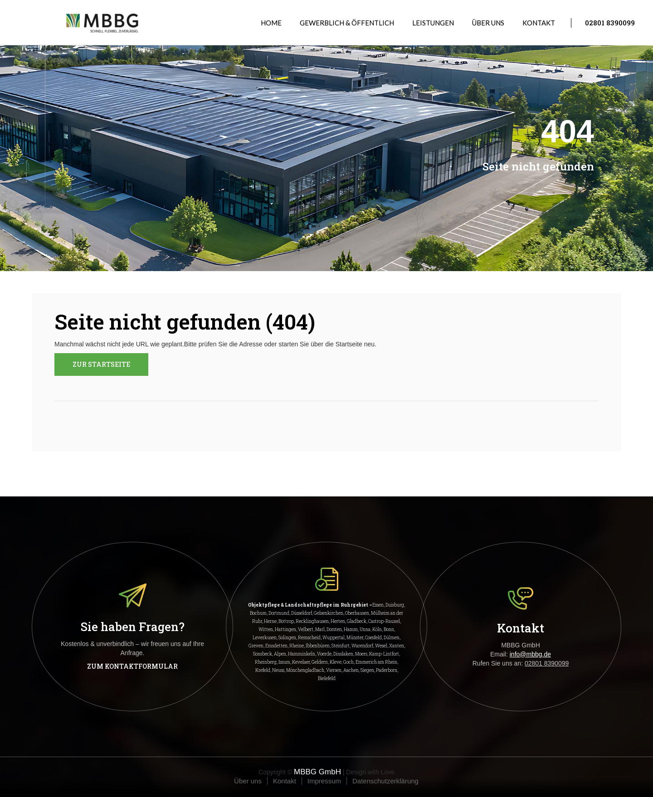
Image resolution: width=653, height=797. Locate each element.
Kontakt (538, 23)
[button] (433, 22)
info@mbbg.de (530, 654)
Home (271, 23)
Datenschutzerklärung (385, 781)
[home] (108, 23)
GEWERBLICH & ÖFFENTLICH (347, 23)
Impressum (324, 781)
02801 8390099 (610, 22)
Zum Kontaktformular (132, 666)
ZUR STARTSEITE (101, 364)
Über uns (488, 23)
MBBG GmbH (317, 772)
